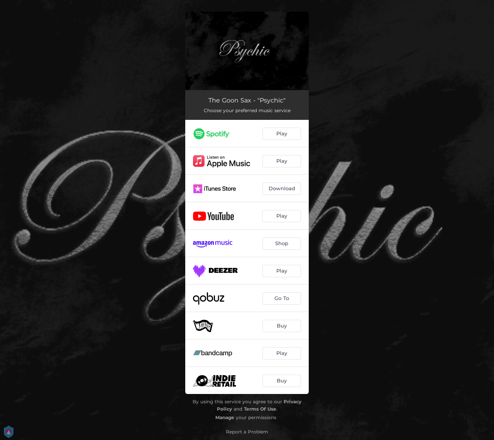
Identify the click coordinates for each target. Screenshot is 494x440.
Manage (224, 417)
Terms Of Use (260, 409)
